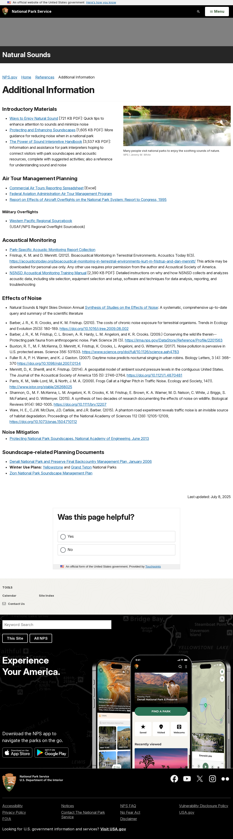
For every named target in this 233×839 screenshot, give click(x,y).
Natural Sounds (26, 55)
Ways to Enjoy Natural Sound (34, 118)
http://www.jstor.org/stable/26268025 (41, 387)
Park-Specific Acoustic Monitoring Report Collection (52, 249)
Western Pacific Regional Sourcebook (41, 220)
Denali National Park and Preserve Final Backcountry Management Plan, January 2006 (81, 461)
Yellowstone (53, 467)
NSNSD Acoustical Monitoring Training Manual (48, 273)
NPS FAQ (128, 806)
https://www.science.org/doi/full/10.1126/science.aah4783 (130, 352)
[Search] (56, 624)
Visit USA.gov (113, 829)
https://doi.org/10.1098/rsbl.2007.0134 (49, 363)
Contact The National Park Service (83, 814)
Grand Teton (81, 467)
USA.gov (186, 812)
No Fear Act (130, 812)
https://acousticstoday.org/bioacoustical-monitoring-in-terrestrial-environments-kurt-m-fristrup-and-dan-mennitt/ (103, 261)
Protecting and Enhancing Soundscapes (43, 130)
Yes (71, 536)
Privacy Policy (14, 812)
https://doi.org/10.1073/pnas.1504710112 (43, 421)
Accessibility (12, 806)
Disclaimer (128, 818)
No (70, 549)
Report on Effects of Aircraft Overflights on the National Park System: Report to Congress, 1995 (88, 199)
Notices (67, 806)
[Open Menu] (217, 11)
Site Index (46, 595)
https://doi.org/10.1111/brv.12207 (80, 404)
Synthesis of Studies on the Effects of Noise (121, 307)
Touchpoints (153, 566)
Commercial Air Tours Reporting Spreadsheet (47, 188)
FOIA (6, 818)
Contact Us (13, 604)
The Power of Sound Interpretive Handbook (46, 141)
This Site (15, 638)
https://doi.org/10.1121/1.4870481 (154, 375)
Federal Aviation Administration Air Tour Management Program (61, 193)
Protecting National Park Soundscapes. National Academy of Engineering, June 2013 (79, 438)
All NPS (41, 638)
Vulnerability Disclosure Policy (203, 806)
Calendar (9, 595)
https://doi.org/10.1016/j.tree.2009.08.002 (94, 328)
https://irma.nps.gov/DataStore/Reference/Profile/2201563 (174, 340)
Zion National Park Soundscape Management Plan (51, 473)
